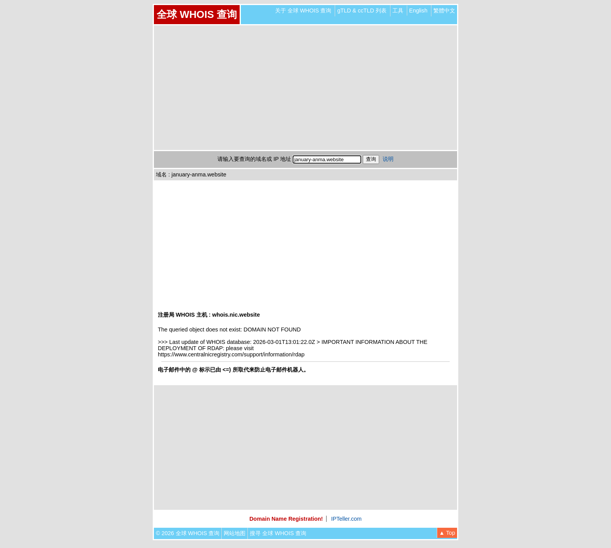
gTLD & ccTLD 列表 (361, 10)
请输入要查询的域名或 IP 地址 (254, 159)
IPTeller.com (346, 519)
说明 (388, 159)
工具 (397, 10)
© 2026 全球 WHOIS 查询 (187, 533)
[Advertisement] (305, 87)
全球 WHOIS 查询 (197, 14)
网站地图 (234, 533)
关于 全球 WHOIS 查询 (303, 10)
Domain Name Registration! (286, 519)
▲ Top (447, 533)
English (418, 10)
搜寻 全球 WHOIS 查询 (278, 533)
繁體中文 (444, 10)
